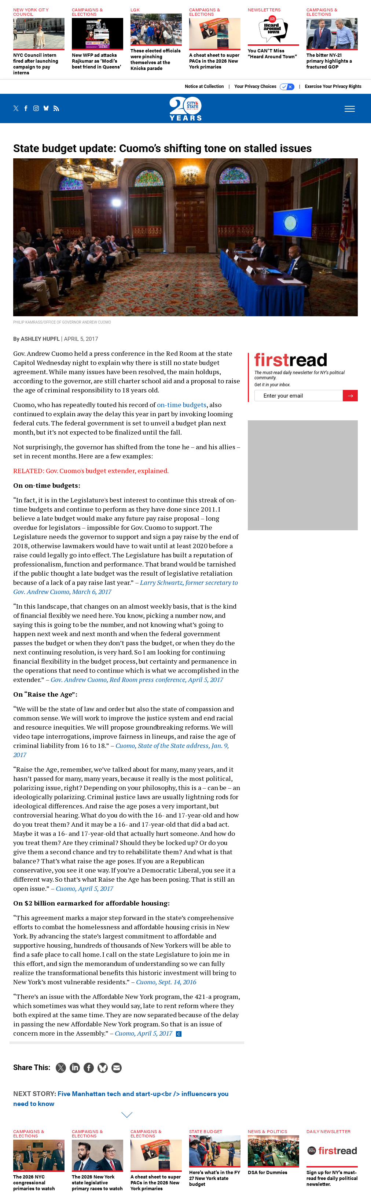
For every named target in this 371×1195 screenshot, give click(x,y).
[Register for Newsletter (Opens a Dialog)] (350, 395)
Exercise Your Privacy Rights (333, 86)
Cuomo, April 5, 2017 (84, 888)
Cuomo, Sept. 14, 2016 (166, 981)
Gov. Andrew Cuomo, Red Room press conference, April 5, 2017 (137, 679)
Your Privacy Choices (264, 87)
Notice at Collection (204, 86)
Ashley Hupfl (40, 339)
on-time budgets (181, 404)
